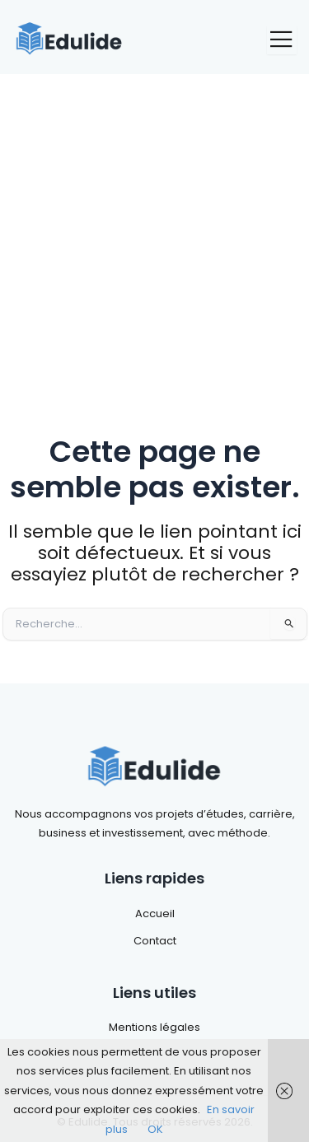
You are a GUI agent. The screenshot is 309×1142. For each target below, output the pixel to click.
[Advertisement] (154, 236)
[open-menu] (282, 40)
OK (155, 1129)
